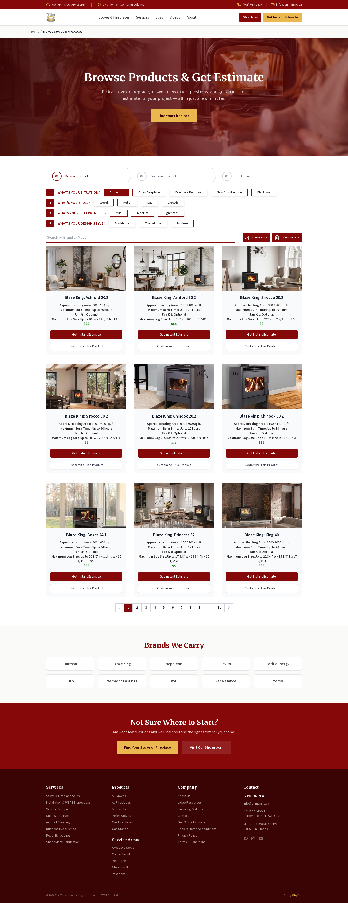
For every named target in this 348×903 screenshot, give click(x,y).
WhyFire (297, 895)
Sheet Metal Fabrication (63, 842)
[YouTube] (261, 838)
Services (142, 17)
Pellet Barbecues (58, 835)
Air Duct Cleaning (58, 822)
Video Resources (190, 802)
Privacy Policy (187, 835)
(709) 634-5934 (250, 4)
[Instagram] (253, 838)
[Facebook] (246, 838)
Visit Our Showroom (207, 747)
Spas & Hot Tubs (58, 815)
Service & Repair (58, 809)
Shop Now (250, 17)
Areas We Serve (123, 847)
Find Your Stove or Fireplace (147, 747)
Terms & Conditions (191, 842)
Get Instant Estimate (282, 17)
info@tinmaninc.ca (286, 4)
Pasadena (119, 874)
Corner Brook (121, 854)
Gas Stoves (120, 829)
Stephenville (121, 867)
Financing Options (190, 809)
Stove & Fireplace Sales (63, 796)
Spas (159, 17)
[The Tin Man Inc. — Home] (51, 17)
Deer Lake (119, 861)
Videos (175, 17)
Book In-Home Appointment (197, 829)
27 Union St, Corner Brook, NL (120, 4)
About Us (184, 796)
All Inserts (119, 809)
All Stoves (119, 796)
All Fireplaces (121, 802)
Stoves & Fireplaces (114, 17)
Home (35, 31)
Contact (183, 815)
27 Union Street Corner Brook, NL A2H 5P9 (261, 813)
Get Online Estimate (192, 822)
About (192, 17)
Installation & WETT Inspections (68, 802)
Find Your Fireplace (174, 115)
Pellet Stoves (121, 815)
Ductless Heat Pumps (61, 829)
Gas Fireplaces (122, 822)
